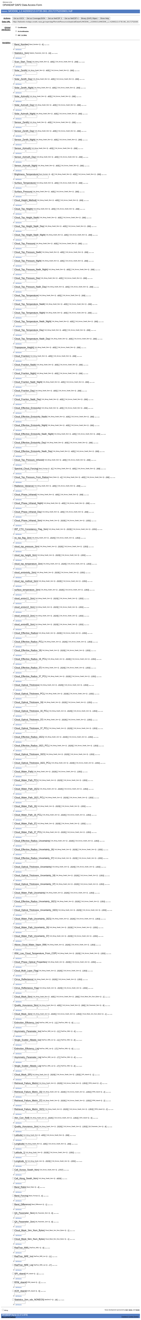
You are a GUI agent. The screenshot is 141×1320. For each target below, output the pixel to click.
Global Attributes (5, 29)
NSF (126, 1310)
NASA (130, 1310)
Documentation (9, 1317)
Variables (6, 43)
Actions (7, 18)
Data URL (6, 22)
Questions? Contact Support (130, 1316)
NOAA (138, 1310)
